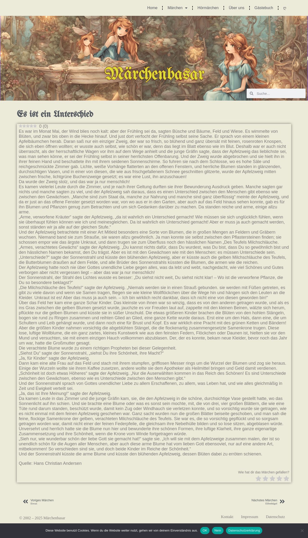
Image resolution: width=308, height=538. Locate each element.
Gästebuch (264, 8)
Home (152, 8)
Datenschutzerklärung (244, 530)
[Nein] (302, 530)
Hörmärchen (208, 8)
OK (205, 530)
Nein (217, 530)
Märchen (177, 8)
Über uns (236, 8)
